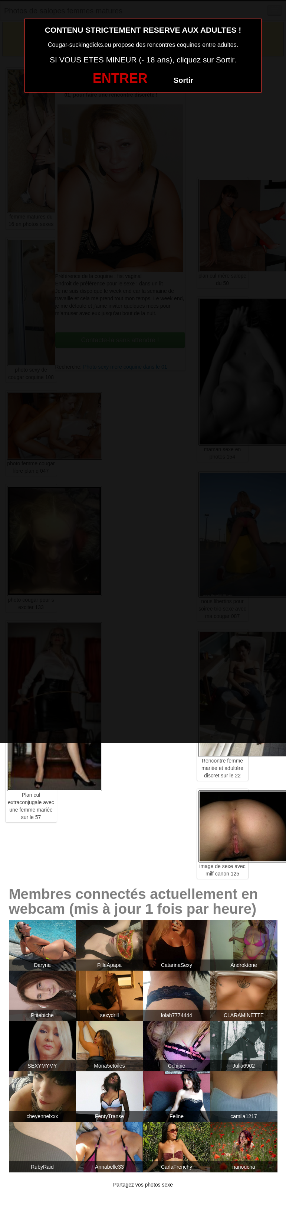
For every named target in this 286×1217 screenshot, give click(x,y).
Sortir (183, 80)
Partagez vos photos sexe (143, 1185)
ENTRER (120, 78)
